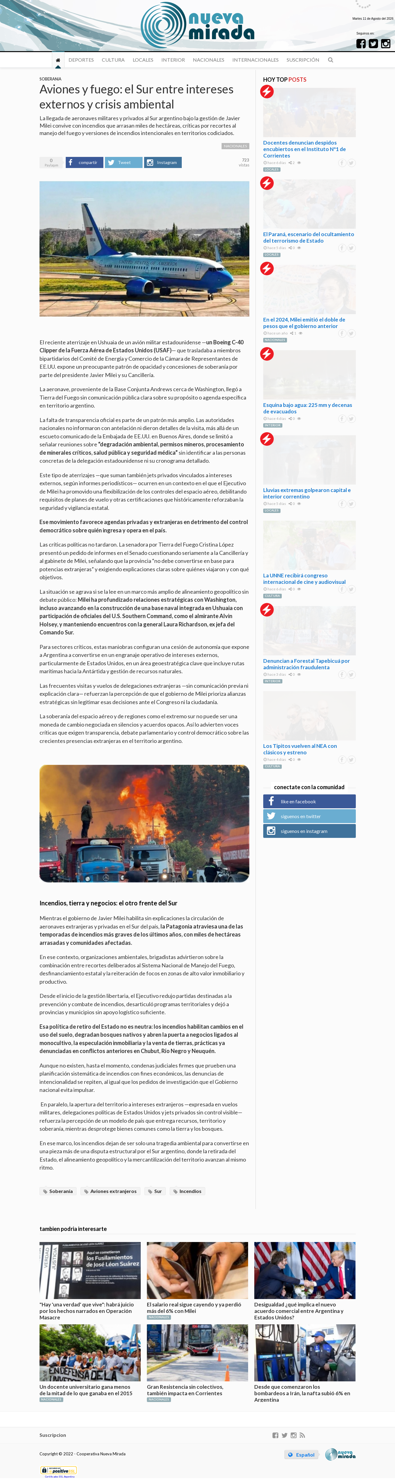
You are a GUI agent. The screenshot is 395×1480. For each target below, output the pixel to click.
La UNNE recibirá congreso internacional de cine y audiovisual (304, 578)
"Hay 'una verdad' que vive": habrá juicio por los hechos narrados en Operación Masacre (87, 1311)
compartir (88, 162)
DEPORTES (81, 60)
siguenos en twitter (301, 816)
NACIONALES (208, 60)
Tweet (124, 162)
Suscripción (303, 60)
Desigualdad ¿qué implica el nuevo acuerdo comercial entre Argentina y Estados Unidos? (298, 1311)
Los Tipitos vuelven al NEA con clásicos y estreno (300, 749)
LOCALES (143, 60)
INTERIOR (173, 60)
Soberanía (58, 1191)
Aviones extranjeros (110, 1191)
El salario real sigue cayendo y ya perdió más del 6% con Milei (194, 1307)
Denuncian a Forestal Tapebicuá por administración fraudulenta (306, 664)
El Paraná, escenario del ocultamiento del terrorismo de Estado (308, 237)
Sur (155, 1191)
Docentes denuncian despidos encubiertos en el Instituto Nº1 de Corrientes (304, 149)
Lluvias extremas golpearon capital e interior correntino (307, 493)
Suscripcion (53, 1435)
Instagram (167, 162)
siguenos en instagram (304, 831)
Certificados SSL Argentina (59, 1476)
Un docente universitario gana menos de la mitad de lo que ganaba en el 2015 (86, 1390)
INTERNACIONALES (255, 60)
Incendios (187, 1191)
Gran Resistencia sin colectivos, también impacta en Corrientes (185, 1390)
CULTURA (113, 60)
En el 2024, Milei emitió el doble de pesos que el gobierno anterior (304, 322)
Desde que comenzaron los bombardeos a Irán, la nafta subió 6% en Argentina (302, 1393)
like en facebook (298, 801)
